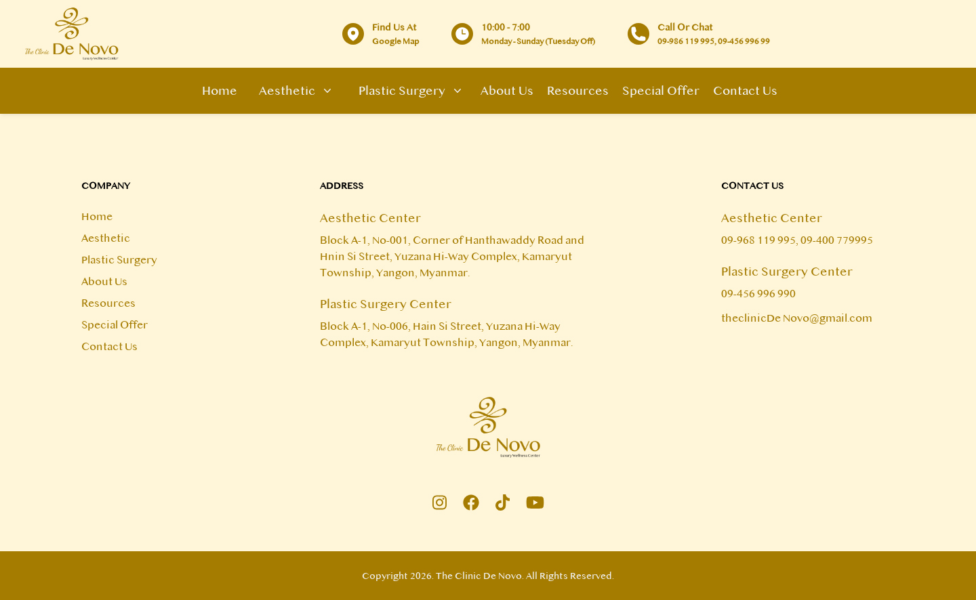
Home (219, 90)
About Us (507, 90)
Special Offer (660, 90)
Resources (578, 90)
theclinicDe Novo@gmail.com (796, 318)
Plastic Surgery (407, 90)
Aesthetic (292, 90)
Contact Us (745, 90)
